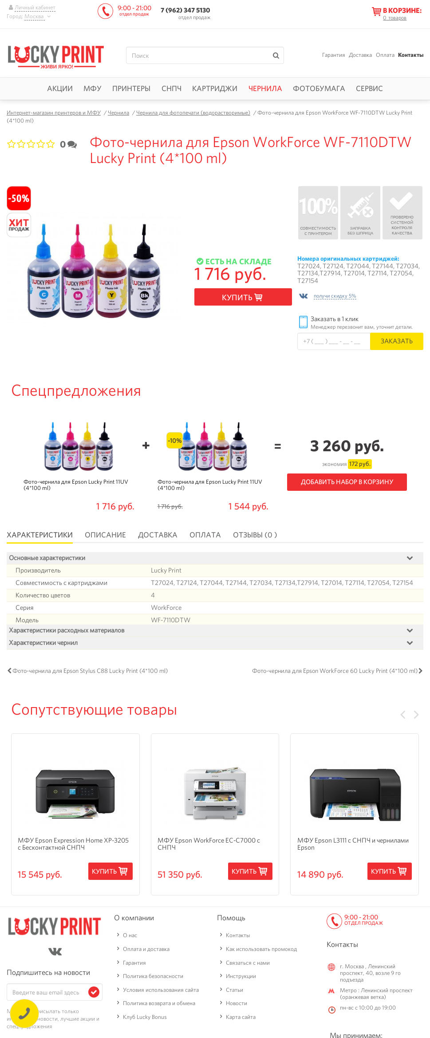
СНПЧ (171, 88)
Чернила (265, 88)
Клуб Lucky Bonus (145, 1018)
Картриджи (214, 88)
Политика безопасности (153, 978)
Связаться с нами (248, 964)
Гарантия (333, 55)
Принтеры (131, 88)
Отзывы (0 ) (255, 535)
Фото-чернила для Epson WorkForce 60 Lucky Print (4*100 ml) (335, 672)
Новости (236, 1005)
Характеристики (40, 535)
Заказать (397, 341)
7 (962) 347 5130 (185, 10)
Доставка (360, 55)
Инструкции (241, 978)
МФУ (92, 88)
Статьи (234, 991)
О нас (130, 937)
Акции (60, 88)
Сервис (369, 88)
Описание (105, 535)
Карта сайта (241, 1018)
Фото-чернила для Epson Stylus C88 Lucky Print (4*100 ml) (90, 672)
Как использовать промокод (261, 950)
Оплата (385, 55)
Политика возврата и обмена (159, 1005)
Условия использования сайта (161, 991)
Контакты (410, 55)
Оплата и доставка (146, 950)
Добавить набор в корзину (347, 481)
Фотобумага (319, 88)
